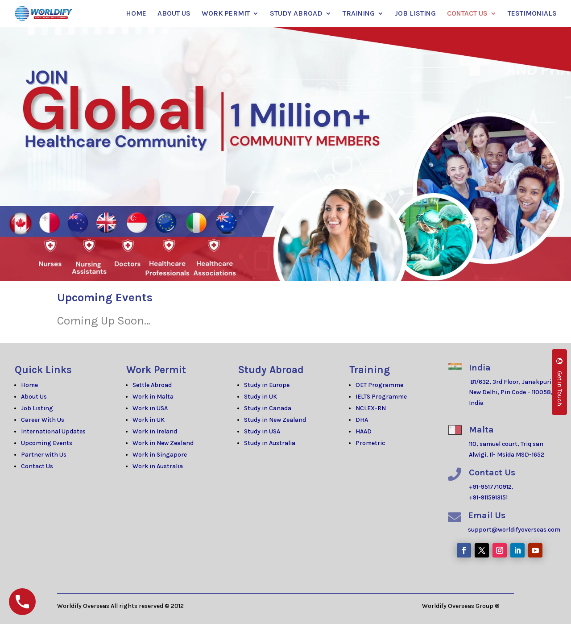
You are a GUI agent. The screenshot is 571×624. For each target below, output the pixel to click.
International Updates (53, 431)
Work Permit (156, 370)
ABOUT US (173, 13)
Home (29, 385)
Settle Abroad (152, 385)
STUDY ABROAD (296, 13)
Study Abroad (271, 370)
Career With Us (42, 420)
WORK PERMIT (226, 13)
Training (369, 370)
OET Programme (379, 385)
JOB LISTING (415, 13)
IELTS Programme (381, 396)
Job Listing (37, 408)
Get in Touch (559, 382)
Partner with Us (43, 454)
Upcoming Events (46, 443)
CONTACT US (467, 13)
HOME (136, 13)
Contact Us (37, 466)
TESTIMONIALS (532, 13)
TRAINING (359, 13)
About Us (34, 396)
